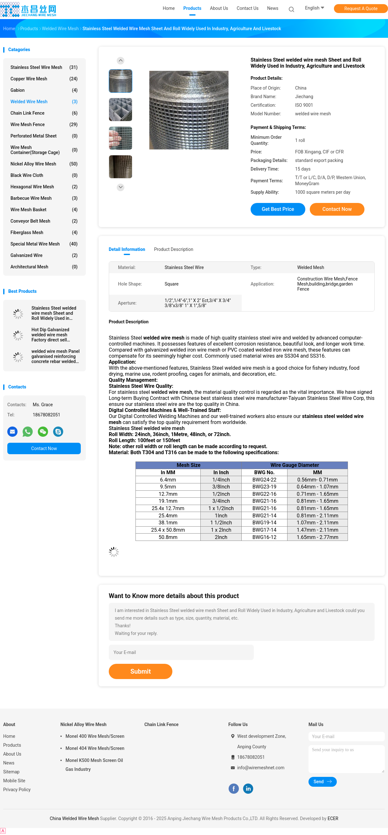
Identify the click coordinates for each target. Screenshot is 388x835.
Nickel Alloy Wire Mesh (44, 164)
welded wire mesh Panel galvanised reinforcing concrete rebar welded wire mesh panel (55, 356)
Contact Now (44, 448)
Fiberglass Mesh (44, 232)
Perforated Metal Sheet (44, 136)
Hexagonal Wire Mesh (44, 187)
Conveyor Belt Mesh (44, 221)
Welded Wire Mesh (44, 101)
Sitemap (11, 771)
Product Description (173, 249)
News (8, 762)
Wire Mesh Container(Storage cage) (44, 150)
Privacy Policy (17, 789)
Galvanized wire (44, 255)
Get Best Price (278, 209)
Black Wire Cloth (44, 175)
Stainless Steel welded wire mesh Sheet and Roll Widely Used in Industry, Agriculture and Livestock (55, 313)
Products (12, 745)
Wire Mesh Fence (44, 124)
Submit (140, 671)
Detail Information (127, 249)
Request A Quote (361, 8)
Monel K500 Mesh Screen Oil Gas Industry (94, 765)
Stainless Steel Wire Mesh (44, 67)
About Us (12, 754)
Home (9, 736)
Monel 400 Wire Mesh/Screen (95, 736)
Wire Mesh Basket (44, 209)
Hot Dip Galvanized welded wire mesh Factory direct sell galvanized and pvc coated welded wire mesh (50, 334)
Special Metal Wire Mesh (44, 244)
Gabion (44, 90)
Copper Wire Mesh (44, 79)
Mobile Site (14, 780)
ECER (333, 818)
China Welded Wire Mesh (74, 818)
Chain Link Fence (44, 113)
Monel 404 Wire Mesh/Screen (95, 748)
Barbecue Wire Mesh (44, 198)
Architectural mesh (44, 267)
